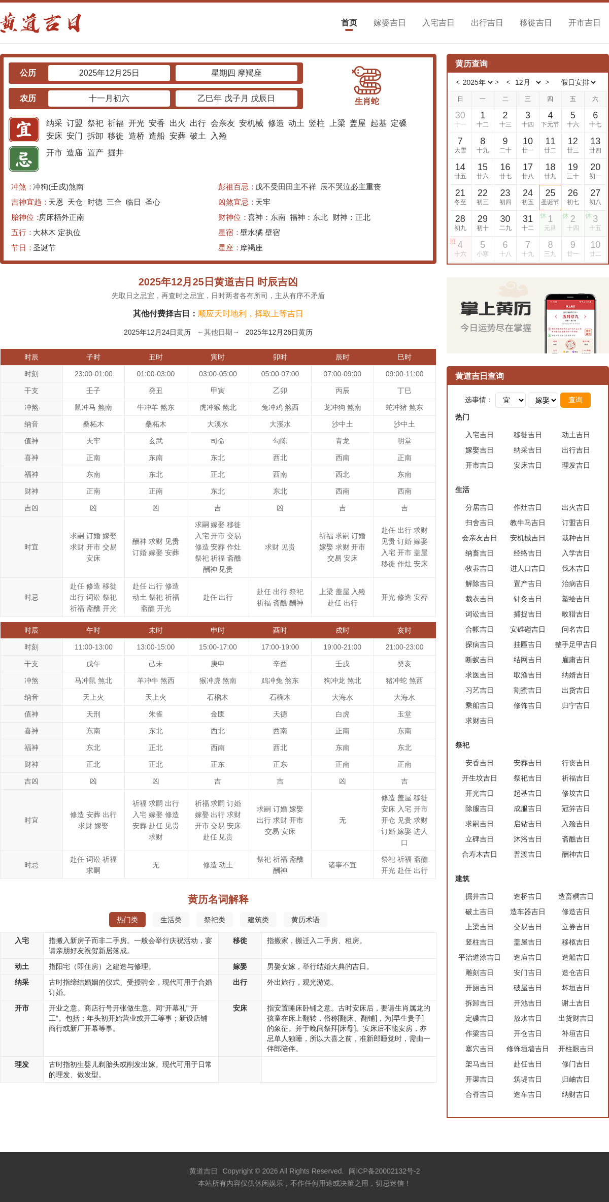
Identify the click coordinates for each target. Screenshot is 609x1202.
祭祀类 (214, 920)
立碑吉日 (479, 839)
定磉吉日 (479, 1018)
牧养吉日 (479, 568)
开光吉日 (479, 793)
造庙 (74, 152)
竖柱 (317, 123)
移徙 (116, 136)
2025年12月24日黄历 (157, 332)
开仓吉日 (528, 1033)
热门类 (127, 920)
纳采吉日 (528, 450)
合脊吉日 (479, 1094)
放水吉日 (528, 1018)
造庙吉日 (528, 957)
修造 (276, 123)
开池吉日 (528, 1003)
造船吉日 (576, 957)
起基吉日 (528, 793)
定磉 (399, 123)
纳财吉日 (576, 1094)
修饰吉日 (528, 705)
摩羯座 (251, 247)
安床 (54, 136)
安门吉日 (528, 972)
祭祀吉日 (528, 778)
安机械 (251, 123)
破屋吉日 (528, 988)
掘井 (116, 152)
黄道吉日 (203, 1171)
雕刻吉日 (479, 972)
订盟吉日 (576, 522)
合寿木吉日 (479, 854)
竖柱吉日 (479, 942)
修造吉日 (576, 911)
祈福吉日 (576, 778)
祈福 (116, 123)
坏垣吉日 (576, 988)
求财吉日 (479, 721)
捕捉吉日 (528, 614)
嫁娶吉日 (390, 22)
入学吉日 (576, 553)
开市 (54, 152)
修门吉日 (576, 1064)
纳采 (54, 123)
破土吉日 (479, 911)
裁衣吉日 (479, 599)
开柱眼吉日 (576, 1049)
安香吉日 (479, 763)
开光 (136, 123)
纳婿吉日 (576, 675)
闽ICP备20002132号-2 (384, 1171)
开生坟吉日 (479, 778)
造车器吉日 (528, 911)
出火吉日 (576, 507)
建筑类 (258, 920)
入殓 (219, 136)
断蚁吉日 (479, 660)
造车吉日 (528, 1094)
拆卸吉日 (479, 1003)
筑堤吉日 (528, 1079)
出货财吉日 (576, 1018)
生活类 (171, 920)
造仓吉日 (576, 972)
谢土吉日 (576, 1003)
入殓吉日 (576, 824)
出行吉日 (487, 22)
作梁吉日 (479, 1033)
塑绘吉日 (576, 599)
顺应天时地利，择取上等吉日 (250, 313)
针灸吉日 (528, 599)
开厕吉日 (479, 988)
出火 (178, 123)
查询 (575, 400)
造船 (157, 136)
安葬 (178, 136)
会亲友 (223, 123)
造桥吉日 (528, 896)
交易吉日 (528, 927)
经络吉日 (528, 553)
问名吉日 (576, 629)
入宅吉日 (438, 22)
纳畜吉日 (479, 553)
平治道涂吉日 (479, 957)
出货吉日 (576, 690)
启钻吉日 (528, 824)
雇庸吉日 (576, 660)
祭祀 (95, 123)
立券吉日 (576, 927)
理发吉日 (576, 465)
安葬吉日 (528, 763)
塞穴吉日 (479, 1049)
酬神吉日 (576, 854)
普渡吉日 (528, 854)
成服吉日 (528, 808)
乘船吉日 (479, 705)
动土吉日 (576, 435)
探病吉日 (479, 644)
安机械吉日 (528, 538)
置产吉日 (528, 583)
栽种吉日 (576, 538)
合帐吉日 (479, 629)
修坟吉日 (576, 793)
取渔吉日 (528, 675)
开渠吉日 (479, 1079)
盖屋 (358, 123)
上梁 (337, 123)
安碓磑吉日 (528, 629)
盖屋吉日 (528, 942)
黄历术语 (305, 920)
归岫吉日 (576, 1079)
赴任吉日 (528, 1064)
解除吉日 (479, 583)
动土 (296, 123)
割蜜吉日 (528, 690)
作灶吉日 (528, 507)
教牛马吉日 (528, 522)
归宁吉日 (576, 705)
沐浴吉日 (528, 839)
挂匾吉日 (528, 644)
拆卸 (95, 136)
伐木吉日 (576, 568)
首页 (349, 22)
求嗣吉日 (479, 824)
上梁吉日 (479, 927)
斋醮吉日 (576, 839)
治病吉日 (576, 583)
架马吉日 (479, 1064)
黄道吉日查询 (479, 376)
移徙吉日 (536, 22)
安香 (157, 123)
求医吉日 (479, 675)
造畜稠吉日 (576, 896)
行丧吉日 (576, 763)
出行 (198, 123)
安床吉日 (528, 465)
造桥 (136, 136)
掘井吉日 (479, 896)
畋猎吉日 (576, 614)
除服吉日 (479, 808)
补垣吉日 (576, 1033)
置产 (95, 152)
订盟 (74, 123)
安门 (74, 136)
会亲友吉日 (479, 538)
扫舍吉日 (479, 522)
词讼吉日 (479, 614)
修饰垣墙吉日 (527, 1049)
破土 (198, 136)
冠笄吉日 (576, 808)
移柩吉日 (576, 942)
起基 (378, 123)
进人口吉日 (528, 568)
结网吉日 (528, 660)
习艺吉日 (479, 690)
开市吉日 (584, 22)
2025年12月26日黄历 (279, 332)
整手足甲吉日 (576, 644)
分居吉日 (479, 507)
